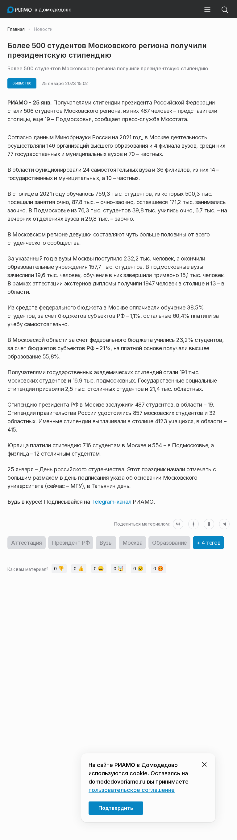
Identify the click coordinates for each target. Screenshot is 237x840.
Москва (133, 542)
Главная (16, 29)
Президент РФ (70, 542)
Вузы (105, 542)
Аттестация (26, 542)
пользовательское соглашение (132, 790)
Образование (169, 542)
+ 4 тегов (208, 542)
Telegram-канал (110, 501)
